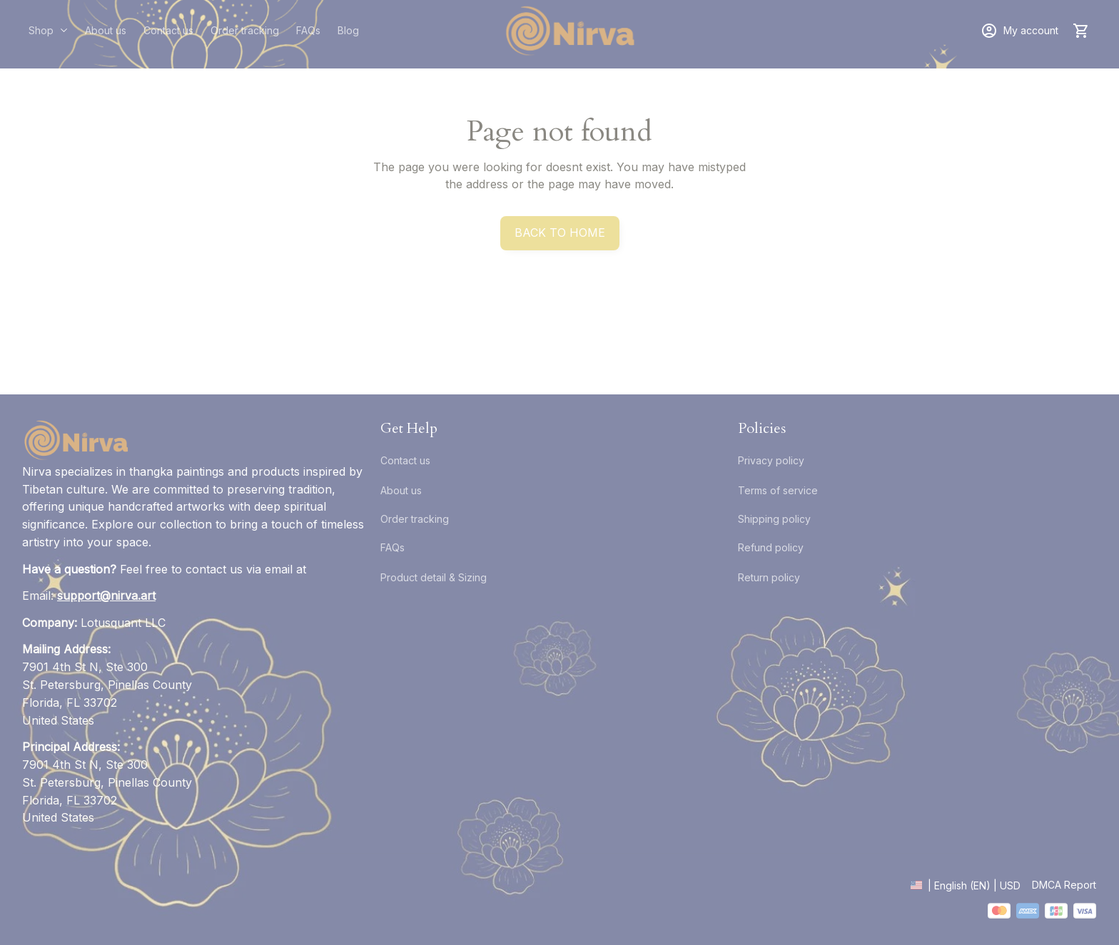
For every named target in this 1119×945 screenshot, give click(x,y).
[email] (106, 596)
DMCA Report (1064, 885)
